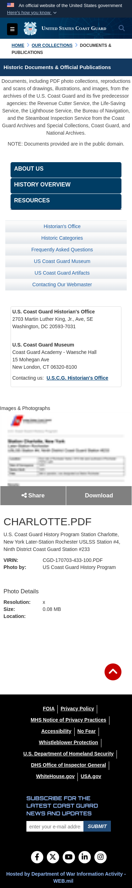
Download (99, 495)
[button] (32, 12)
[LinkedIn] (84, 858)
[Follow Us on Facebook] (37, 858)
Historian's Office (62, 226)
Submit (97, 826)
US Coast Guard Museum (62, 261)
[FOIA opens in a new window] (49, 708)
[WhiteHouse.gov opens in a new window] (55, 776)
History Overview (42, 185)
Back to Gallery (66, 640)
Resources (32, 200)
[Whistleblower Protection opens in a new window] (68, 742)
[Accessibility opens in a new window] (56, 731)
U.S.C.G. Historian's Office (77, 378)
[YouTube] (69, 858)
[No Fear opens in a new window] (86, 731)
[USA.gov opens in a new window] (91, 776)
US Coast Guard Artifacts (61, 273)
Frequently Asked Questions (62, 249)
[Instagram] (100, 858)
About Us (29, 169)
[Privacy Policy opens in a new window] (77, 708)
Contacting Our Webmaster (62, 284)
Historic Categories (62, 238)
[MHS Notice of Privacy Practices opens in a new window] (68, 720)
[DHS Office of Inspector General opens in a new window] (68, 765)
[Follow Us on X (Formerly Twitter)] (53, 858)
